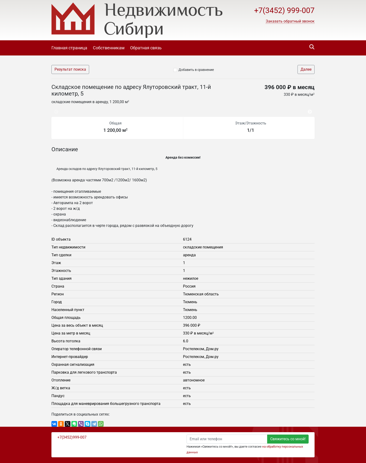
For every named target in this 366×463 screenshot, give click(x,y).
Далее (306, 69)
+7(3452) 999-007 (284, 10)
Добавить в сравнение (196, 70)
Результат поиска (70, 69)
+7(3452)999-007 (72, 437)
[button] (290, 21)
